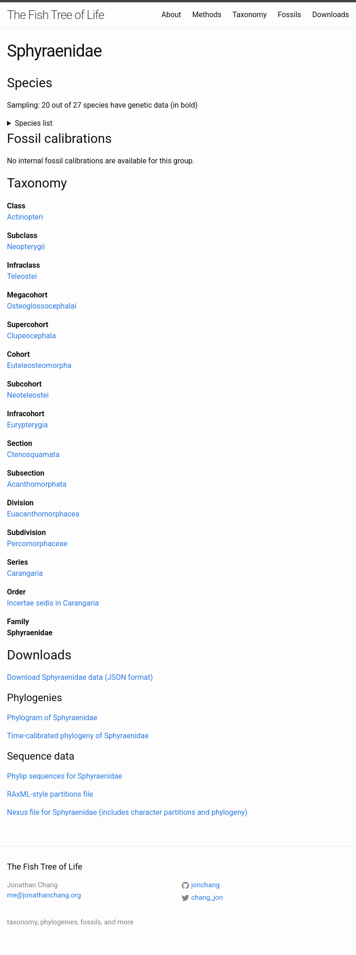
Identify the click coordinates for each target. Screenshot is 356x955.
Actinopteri (25, 217)
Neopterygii (26, 246)
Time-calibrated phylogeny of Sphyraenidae (78, 735)
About (171, 14)
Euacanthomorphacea (43, 514)
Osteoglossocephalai (41, 306)
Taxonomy (249, 14)
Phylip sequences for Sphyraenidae (64, 776)
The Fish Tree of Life (55, 15)
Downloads (330, 14)
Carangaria (25, 573)
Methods (207, 14)
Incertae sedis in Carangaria (53, 603)
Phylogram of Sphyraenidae (52, 717)
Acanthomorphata (37, 484)
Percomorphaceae (37, 543)
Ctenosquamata (33, 454)
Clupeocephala (31, 335)
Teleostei (22, 276)
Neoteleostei (28, 395)
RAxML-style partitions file (50, 794)
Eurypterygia (27, 424)
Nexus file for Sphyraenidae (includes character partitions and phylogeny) (127, 812)
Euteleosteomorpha (39, 365)
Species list (33, 123)
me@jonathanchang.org (44, 895)
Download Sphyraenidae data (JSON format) (80, 677)
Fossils (289, 14)
